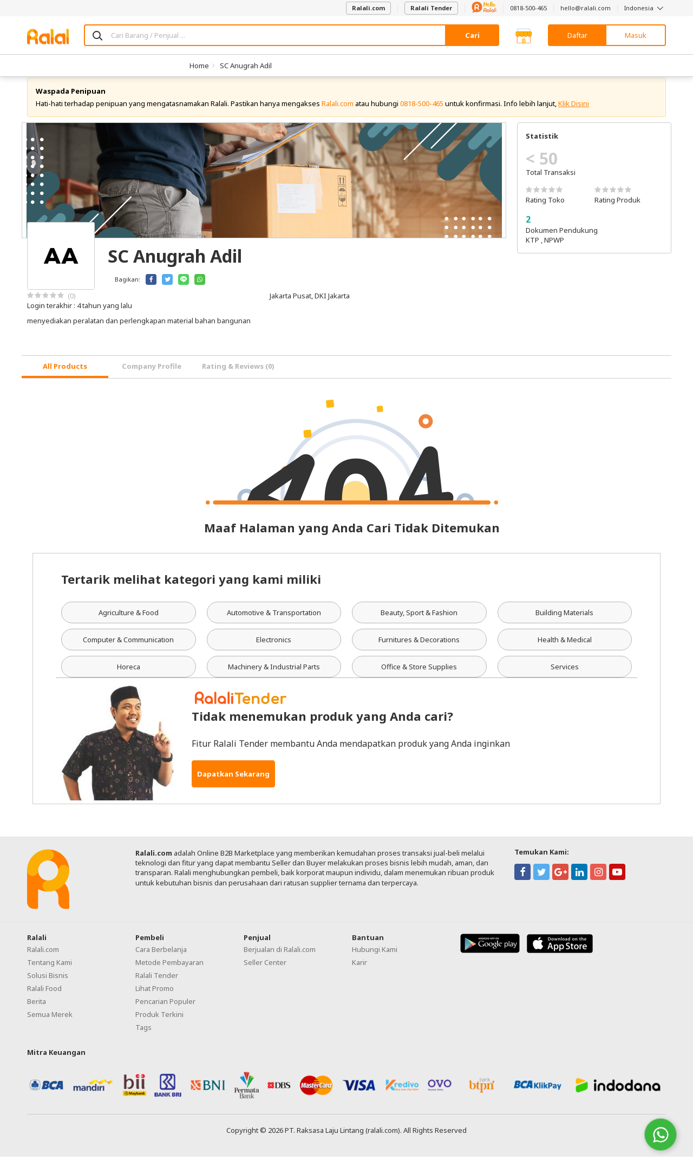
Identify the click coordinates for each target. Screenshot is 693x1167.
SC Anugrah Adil (246, 65)
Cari (472, 35)
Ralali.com (368, 8)
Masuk (635, 35)
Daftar (577, 35)
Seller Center (265, 972)
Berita (36, 1011)
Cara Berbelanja (161, 959)
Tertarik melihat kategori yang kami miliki (191, 589)
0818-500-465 (528, 8)
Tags (143, 1037)
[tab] (65, 377)
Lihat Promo (154, 998)
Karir (359, 972)
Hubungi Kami (374, 959)
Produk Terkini (159, 1024)
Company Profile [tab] (151, 376)
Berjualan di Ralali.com (280, 959)
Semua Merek (50, 1024)
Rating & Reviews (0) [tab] (238, 376)
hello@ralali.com (585, 8)
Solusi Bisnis (47, 985)
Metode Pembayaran (169, 972)
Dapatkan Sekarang (233, 784)
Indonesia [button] (645, 8)
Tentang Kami (49, 972)
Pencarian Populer (165, 1011)
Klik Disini (573, 114)
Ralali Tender (431, 8)
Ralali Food (44, 998)
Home (199, 65)
